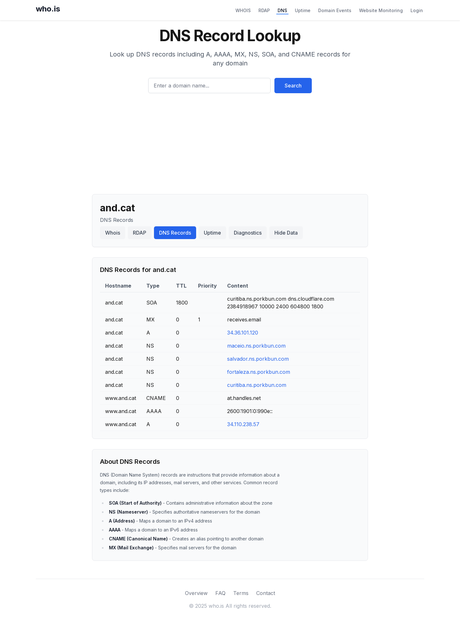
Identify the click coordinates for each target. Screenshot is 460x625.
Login (416, 10)
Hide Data (286, 233)
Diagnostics (248, 233)
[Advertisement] (230, 141)
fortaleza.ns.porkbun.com (258, 372)
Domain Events (334, 10)
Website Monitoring (381, 10)
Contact (265, 593)
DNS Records (175, 233)
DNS (282, 10)
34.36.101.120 (242, 332)
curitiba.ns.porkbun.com (256, 385)
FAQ (220, 593)
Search (293, 85)
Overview (196, 593)
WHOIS (243, 10)
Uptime (302, 10)
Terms (241, 593)
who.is (48, 8)
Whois (112, 233)
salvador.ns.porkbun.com (258, 359)
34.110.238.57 (243, 424)
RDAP (264, 10)
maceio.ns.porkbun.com (256, 346)
